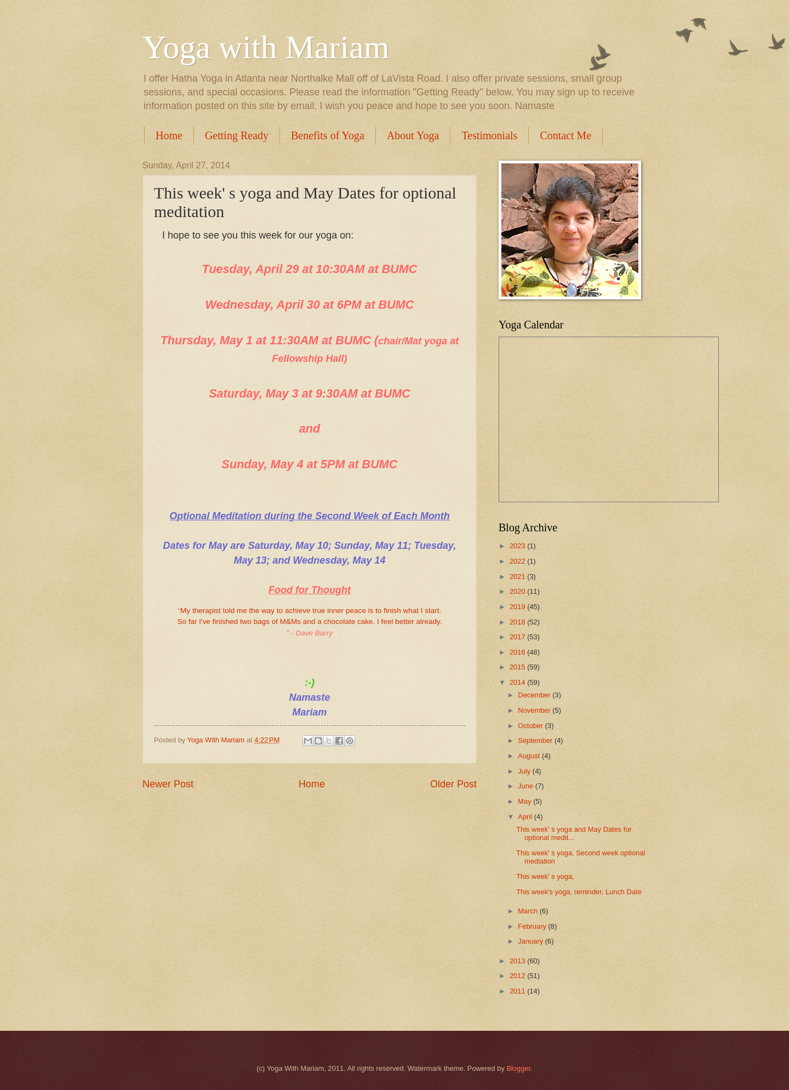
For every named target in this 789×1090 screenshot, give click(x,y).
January (531, 941)
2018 (518, 622)
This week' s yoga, (545, 876)
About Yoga (413, 135)
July (525, 771)
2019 (518, 607)
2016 (518, 652)
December (535, 695)
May (525, 801)
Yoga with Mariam (266, 47)
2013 (518, 961)
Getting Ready (236, 135)
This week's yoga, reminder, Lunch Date (579, 892)
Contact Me (565, 135)
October (531, 726)
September (536, 740)
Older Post (453, 784)
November (535, 710)
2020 (518, 591)
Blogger (518, 1068)
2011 (518, 991)
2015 (518, 667)
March (528, 911)
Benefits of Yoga (327, 135)
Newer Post (167, 784)
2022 (518, 561)
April (526, 817)
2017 (518, 637)
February (533, 926)
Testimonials (489, 135)
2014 (518, 682)
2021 (518, 576)
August (530, 756)
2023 (518, 546)
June (526, 786)
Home (169, 135)
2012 (518, 976)
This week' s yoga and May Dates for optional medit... (574, 833)
